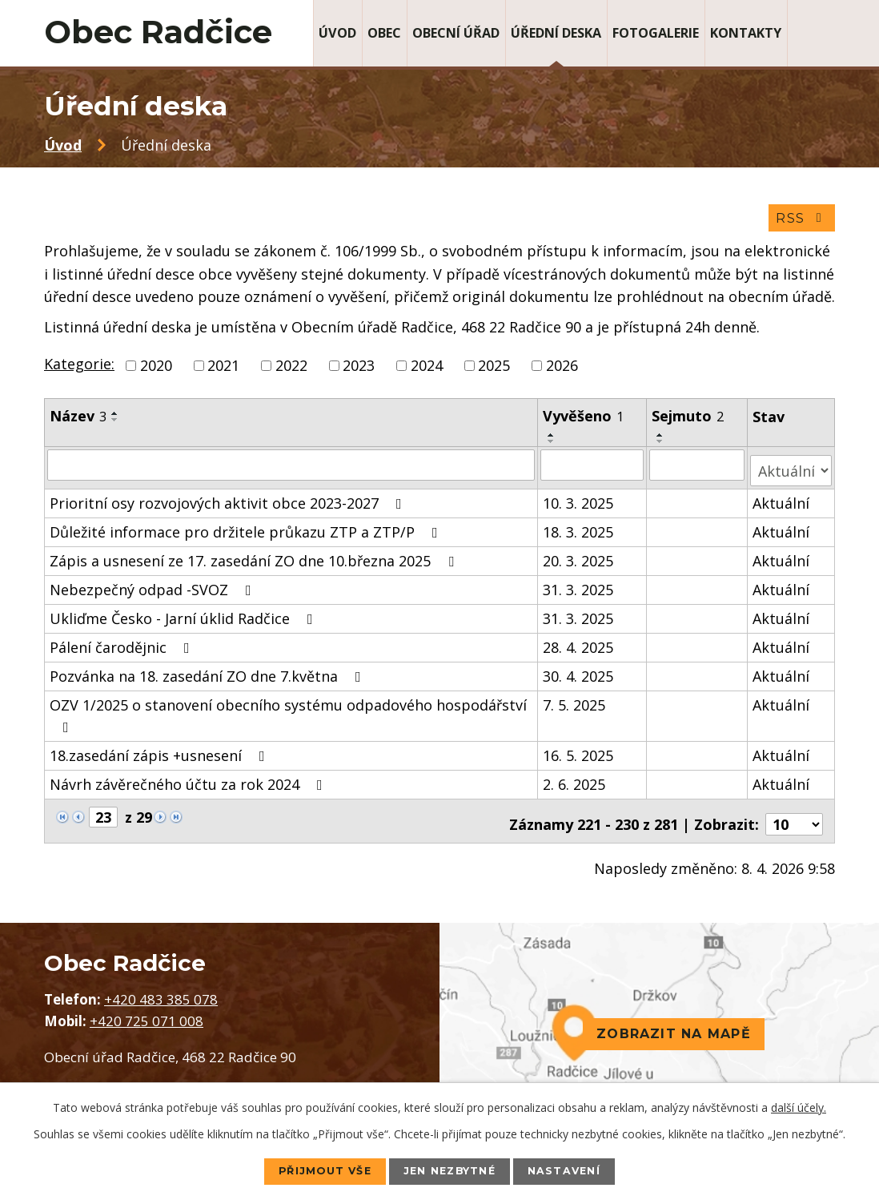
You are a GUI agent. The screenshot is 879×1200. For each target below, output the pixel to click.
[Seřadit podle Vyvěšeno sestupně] (552, 446)
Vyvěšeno (584, 420)
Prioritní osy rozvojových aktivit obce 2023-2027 (229, 501)
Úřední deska (556, 33)
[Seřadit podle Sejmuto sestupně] (662, 446)
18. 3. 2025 (579, 530)
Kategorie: (79, 368)
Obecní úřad (456, 33)
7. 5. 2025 (575, 703)
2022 (291, 370)
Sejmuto (689, 420)
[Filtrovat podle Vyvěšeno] (593, 469)
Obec (384, 33)
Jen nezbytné (451, 1170)
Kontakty (745, 33)
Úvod (337, 33)
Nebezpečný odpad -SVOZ (154, 588)
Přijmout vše (311, 1170)
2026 (562, 370)
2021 (223, 370)
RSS (800, 222)
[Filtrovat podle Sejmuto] (698, 469)
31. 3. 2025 (579, 588)
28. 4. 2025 (579, 645)
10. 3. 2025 (579, 501)
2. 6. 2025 (575, 782)
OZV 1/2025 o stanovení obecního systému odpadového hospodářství (288, 713)
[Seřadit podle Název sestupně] (115, 424)
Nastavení (580, 1170)
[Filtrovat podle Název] (291, 469)
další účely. (798, 1105)
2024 (427, 370)
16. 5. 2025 (579, 753)
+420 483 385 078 (161, 991)
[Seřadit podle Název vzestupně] (115, 418)
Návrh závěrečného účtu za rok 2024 (189, 782)
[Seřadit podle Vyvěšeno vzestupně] (552, 440)
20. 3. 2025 (579, 559)
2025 (494, 370)
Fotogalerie (655, 33)
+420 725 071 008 (146, 1013)
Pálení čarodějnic (123, 645)
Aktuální (781, 501)
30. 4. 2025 (579, 674)
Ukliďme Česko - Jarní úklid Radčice (184, 616)
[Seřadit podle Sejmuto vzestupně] (662, 440)
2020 (156, 370)
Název (78, 420)
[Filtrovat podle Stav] (791, 469)
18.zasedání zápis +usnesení (160, 753)
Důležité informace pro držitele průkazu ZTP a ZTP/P (247, 530)
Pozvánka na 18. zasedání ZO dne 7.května (208, 674)
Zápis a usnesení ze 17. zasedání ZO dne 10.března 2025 (255, 559)
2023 (359, 370)
